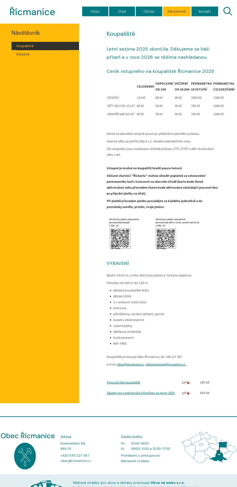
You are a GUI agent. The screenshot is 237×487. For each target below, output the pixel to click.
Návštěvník (177, 11)
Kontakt (205, 11)
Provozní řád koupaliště (123, 382)
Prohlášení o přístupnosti (140, 456)
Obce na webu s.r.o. (167, 482)
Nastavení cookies (135, 461)
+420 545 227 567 (74, 456)
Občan (148, 11)
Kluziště (22, 54)
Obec (95, 11)
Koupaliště (25, 46)
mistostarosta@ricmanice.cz (166, 364)
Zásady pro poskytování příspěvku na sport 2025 (141, 393)
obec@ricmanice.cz (130, 364)
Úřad (122, 11)
